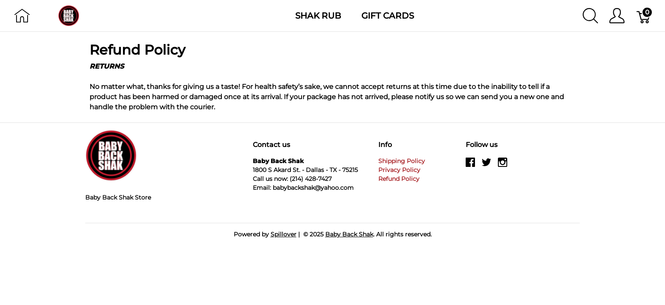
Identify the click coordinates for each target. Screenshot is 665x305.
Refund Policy (398, 179)
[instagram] (503, 165)
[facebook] (470, 165)
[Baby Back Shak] (68, 15)
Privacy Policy (399, 170)
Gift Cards (387, 16)
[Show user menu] (617, 15)
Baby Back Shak (349, 234)
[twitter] (486, 165)
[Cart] (644, 15)
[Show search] (590, 15)
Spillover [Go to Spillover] (283, 234)
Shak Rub (318, 16)
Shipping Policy (401, 161)
